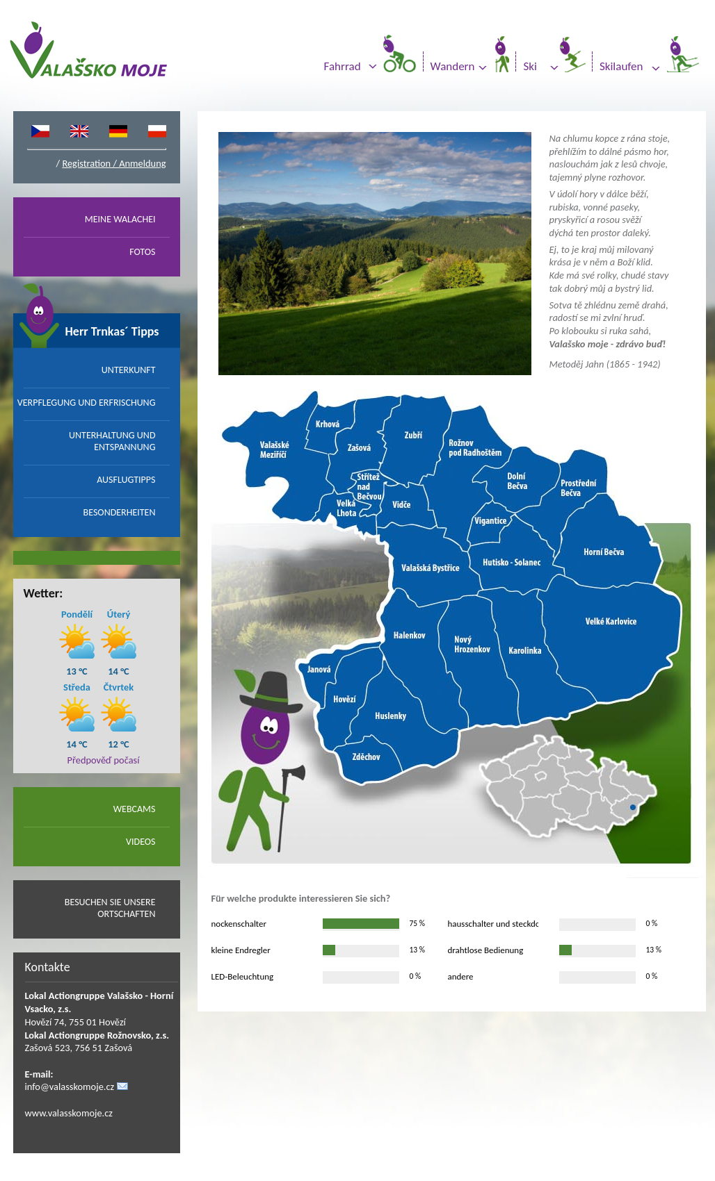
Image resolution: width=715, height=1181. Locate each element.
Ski (529, 66)
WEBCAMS (134, 809)
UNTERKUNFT (129, 370)
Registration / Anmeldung (114, 163)
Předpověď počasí (103, 760)
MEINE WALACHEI (120, 219)
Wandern (453, 66)
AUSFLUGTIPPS (126, 480)
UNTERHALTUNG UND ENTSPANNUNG (112, 441)
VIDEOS (140, 842)
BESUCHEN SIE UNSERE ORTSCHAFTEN (110, 908)
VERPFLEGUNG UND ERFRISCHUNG (86, 402)
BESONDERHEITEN (119, 512)
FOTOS (142, 252)
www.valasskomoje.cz (69, 1113)
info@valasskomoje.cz (70, 1086)
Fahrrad (342, 66)
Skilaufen (621, 66)
